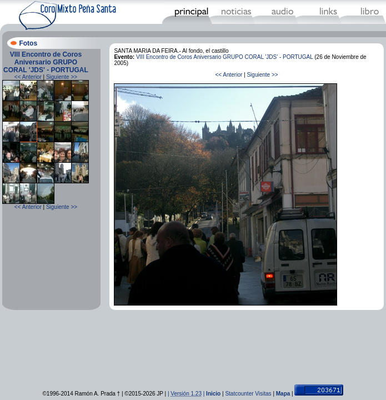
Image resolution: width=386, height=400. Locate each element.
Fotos (28, 43)
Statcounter (239, 394)
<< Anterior (28, 77)
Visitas (263, 394)
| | (187, 394)
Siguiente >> (61, 77)
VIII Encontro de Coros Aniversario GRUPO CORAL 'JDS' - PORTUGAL (45, 62)
